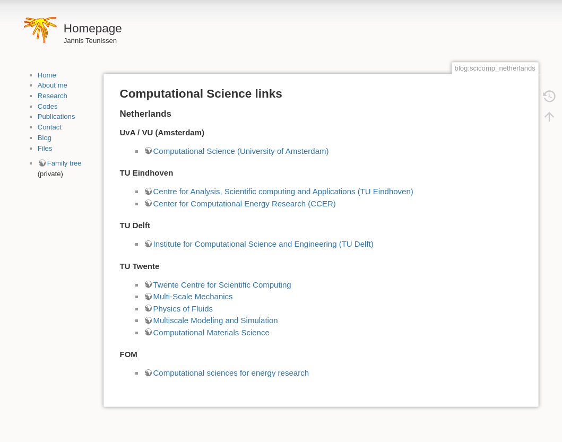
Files (45, 148)
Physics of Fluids (183, 308)
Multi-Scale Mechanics (193, 296)
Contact (50, 127)
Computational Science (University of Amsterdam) (241, 150)
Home (47, 75)
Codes (48, 106)
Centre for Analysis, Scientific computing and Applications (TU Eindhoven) (283, 191)
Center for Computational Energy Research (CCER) (244, 203)
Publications (56, 116)
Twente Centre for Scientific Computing (222, 284)
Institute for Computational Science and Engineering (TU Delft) (263, 243)
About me (52, 85)
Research (52, 96)
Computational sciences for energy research (231, 372)
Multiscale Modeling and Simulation (215, 320)
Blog (44, 138)
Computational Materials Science (211, 332)
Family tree (64, 163)
